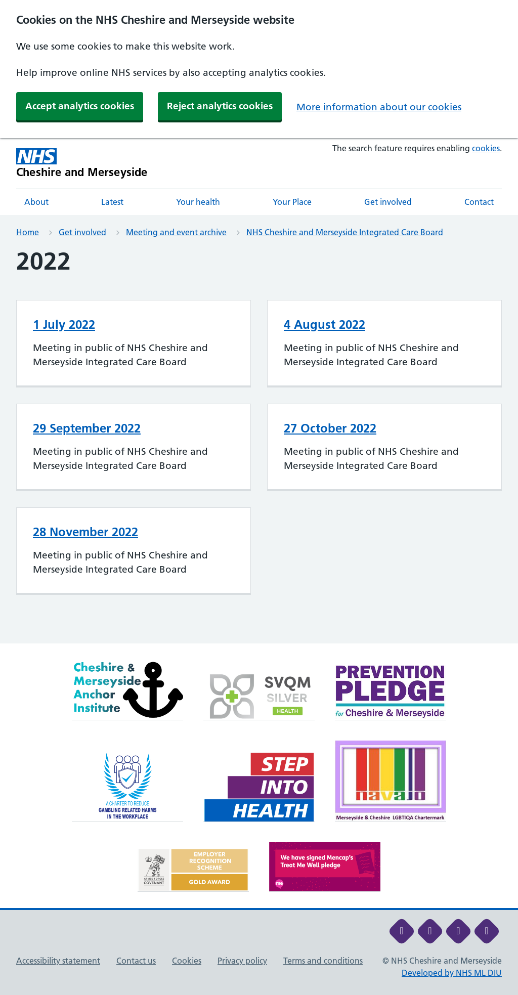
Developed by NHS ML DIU (452, 973)
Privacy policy (242, 961)
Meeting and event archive (176, 232)
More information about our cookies (378, 107)
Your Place (292, 202)
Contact (479, 202)
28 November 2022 (85, 532)
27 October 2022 (330, 428)
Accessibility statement (58, 961)
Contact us (136, 961)
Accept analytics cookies (79, 106)
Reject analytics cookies (220, 106)
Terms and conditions (323, 961)
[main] (259, 445)
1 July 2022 (64, 324)
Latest (112, 202)
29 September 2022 (87, 428)
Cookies (186, 961)
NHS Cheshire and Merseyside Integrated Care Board (344, 232)
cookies (486, 148)
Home (27, 232)
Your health (198, 202)
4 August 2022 (324, 324)
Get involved (388, 202)
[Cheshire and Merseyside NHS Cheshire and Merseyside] (82, 163)
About (36, 202)
